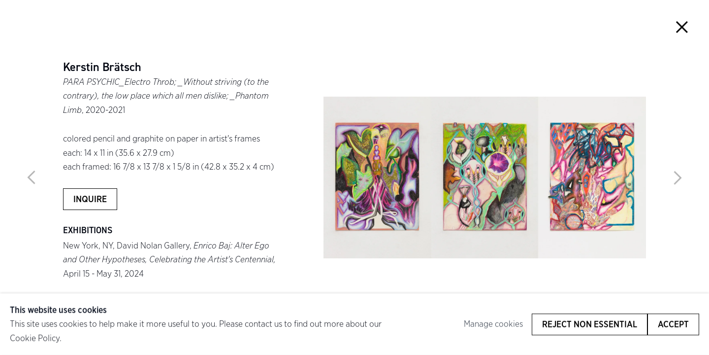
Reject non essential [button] (589, 324)
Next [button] (677, 177)
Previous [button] (31, 177)
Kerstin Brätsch (102, 67)
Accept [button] (673, 324)
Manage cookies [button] (493, 324)
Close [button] (682, 27)
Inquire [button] (90, 199)
